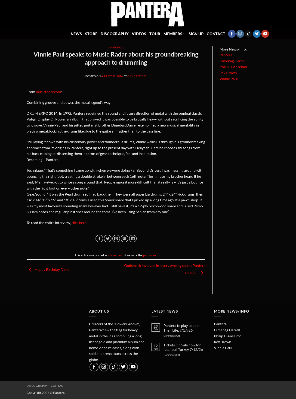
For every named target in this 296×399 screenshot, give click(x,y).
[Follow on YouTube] (265, 34)
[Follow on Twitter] (257, 34)
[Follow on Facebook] (232, 34)
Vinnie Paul (116, 47)
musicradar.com (48, 91)
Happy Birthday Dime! (48, 269)
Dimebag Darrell (232, 61)
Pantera (225, 55)
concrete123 (136, 76)
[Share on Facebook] (99, 238)
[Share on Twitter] (107, 238)
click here (78, 222)
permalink (149, 255)
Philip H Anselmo (233, 66)
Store (91, 34)
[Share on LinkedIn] (133, 238)
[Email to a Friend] (116, 238)
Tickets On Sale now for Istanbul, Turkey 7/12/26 (183, 347)
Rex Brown (228, 72)
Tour (154, 34)
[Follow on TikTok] (248, 34)
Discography (115, 34)
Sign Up (196, 34)
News (76, 34)
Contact (216, 34)
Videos (139, 34)
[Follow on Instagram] (240, 34)
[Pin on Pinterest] (124, 238)
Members (174, 34)
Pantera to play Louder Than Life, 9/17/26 (181, 327)
